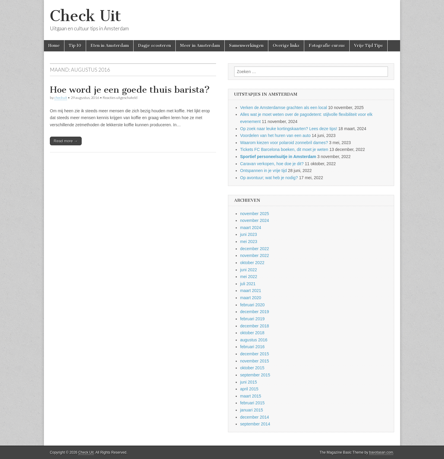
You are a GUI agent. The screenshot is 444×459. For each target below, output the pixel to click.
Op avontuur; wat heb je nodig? (269, 177)
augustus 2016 (253, 339)
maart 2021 (250, 290)
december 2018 (254, 326)
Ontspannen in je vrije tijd (263, 170)
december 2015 (254, 353)
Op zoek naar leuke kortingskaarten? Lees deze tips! (288, 128)
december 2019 (254, 311)
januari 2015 (251, 410)
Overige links (286, 45)
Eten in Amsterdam (110, 45)
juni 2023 (248, 234)
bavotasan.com (381, 452)
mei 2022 (248, 276)
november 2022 (254, 255)
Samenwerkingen (246, 45)
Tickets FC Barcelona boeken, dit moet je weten (284, 149)
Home (54, 45)
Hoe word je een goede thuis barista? (130, 89)
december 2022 (254, 248)
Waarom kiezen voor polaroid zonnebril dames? (284, 142)
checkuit (60, 97)
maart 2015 (250, 396)
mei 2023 (248, 241)
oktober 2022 (252, 262)
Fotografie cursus (327, 45)
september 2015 (255, 375)
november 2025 (254, 213)
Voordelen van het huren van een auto (275, 135)
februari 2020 (252, 304)
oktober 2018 (252, 332)
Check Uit (85, 16)
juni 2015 (248, 382)
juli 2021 (248, 283)
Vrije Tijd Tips (368, 45)
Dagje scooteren (154, 45)
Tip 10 (75, 45)
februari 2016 (252, 346)
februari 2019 (252, 318)
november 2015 (254, 361)
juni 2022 (248, 269)
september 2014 (255, 424)
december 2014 (254, 417)
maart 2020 (250, 297)
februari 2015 (252, 402)
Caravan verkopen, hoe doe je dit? (272, 163)
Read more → (66, 141)
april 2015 (249, 389)
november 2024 (254, 220)
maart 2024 (250, 227)
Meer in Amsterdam (200, 45)
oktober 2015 (252, 367)
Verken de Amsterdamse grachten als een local (283, 107)
